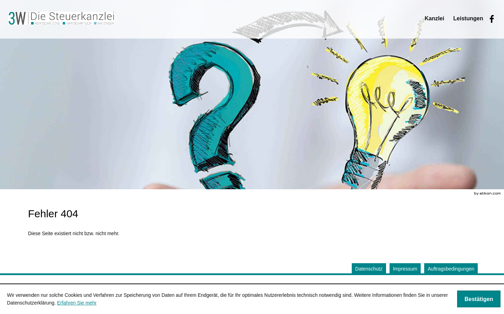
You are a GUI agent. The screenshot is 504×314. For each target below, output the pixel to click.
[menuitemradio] (468, 18)
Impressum (405, 269)
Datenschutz (369, 269)
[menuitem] (434, 18)
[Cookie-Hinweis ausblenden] (478, 299)
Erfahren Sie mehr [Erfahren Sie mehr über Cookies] (77, 303)
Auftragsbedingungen (451, 269)
